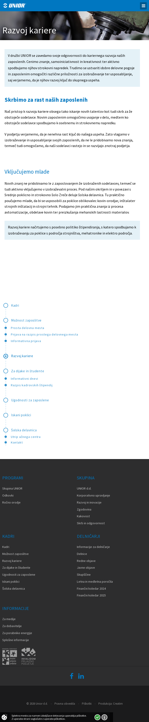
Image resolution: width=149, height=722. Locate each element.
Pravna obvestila (64, 704)
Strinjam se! (97, 717)
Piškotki (87, 704)
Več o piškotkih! (104, 717)
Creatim (118, 704)
